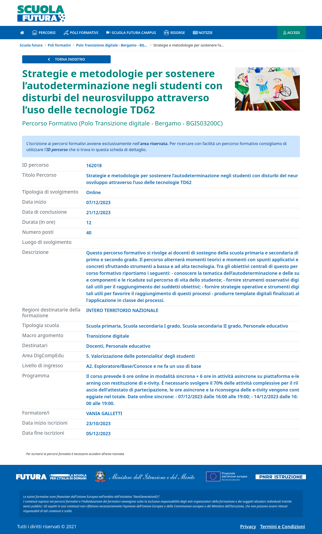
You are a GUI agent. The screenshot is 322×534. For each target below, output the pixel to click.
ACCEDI (291, 32)
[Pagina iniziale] (22, 32)
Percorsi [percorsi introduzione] (44, 32)
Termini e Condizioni (282, 526)
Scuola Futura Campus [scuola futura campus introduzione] (131, 32)
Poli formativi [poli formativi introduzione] (81, 32)
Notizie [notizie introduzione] (203, 32)
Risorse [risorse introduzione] (174, 32)
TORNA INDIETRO (66, 59)
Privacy (248, 526)
